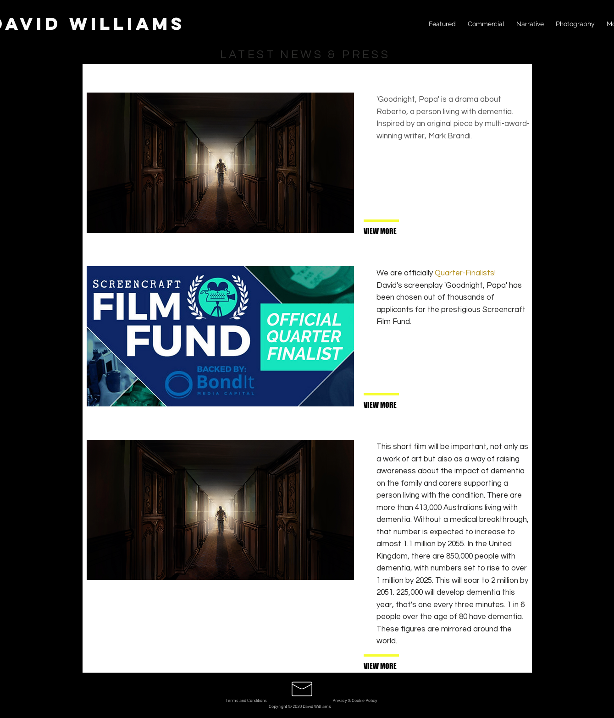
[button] (394, 666)
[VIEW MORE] (394, 231)
